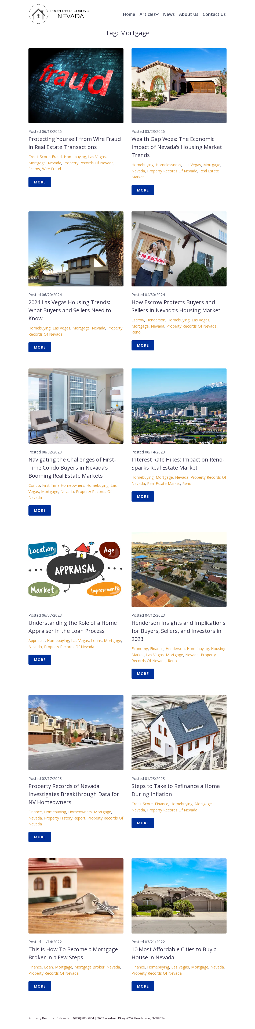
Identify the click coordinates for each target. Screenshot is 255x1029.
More (40, 181)
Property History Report (64, 818)
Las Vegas (97, 156)
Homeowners (80, 811)
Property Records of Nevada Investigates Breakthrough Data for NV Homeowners (73, 794)
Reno (136, 332)
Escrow (138, 319)
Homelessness (168, 164)
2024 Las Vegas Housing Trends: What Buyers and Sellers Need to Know (69, 310)
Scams (34, 168)
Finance (156, 648)
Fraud (57, 156)
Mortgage (37, 162)
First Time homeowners (63, 485)
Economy (140, 648)
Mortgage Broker (89, 967)
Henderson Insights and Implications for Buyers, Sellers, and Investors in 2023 (178, 631)
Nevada (54, 162)
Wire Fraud (51, 168)
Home (129, 14)
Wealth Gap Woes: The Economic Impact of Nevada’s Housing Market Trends (177, 147)
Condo (34, 485)
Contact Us (214, 14)
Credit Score (39, 156)
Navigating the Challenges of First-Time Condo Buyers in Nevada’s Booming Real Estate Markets (72, 467)
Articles (148, 14)
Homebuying (75, 156)
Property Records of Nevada (88, 162)
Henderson (155, 319)
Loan (48, 967)
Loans (96, 640)
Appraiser (36, 640)
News (169, 14)
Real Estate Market (163, 483)
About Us (188, 14)
